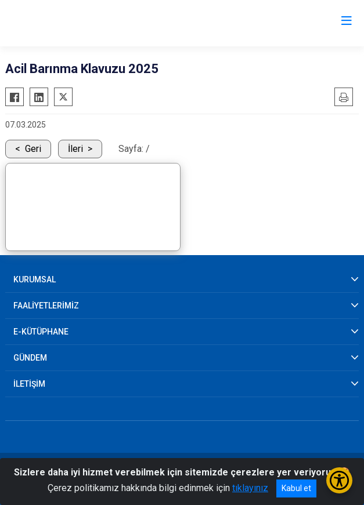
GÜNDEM (30, 357)
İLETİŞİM (29, 383)
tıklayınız (250, 487)
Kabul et (296, 488)
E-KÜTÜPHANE (41, 331)
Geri (33, 148)
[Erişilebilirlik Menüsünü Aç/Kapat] (339, 480)
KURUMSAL (34, 279)
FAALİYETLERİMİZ (46, 305)
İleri (75, 148)
